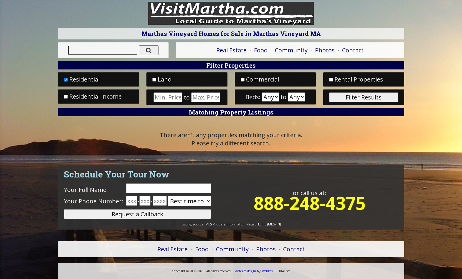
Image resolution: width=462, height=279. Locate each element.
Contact (353, 50)
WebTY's (254, 271)
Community (291, 50)
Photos (325, 50)
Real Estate (231, 50)
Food (261, 50)
